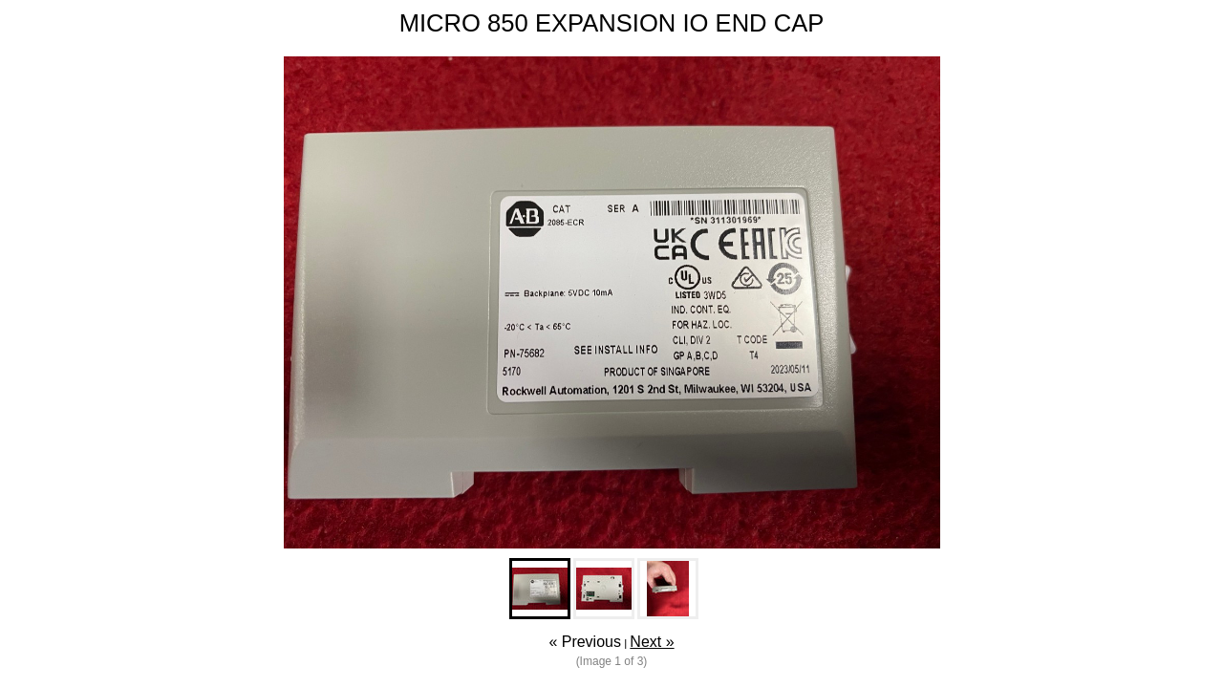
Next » (652, 642)
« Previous (584, 642)
